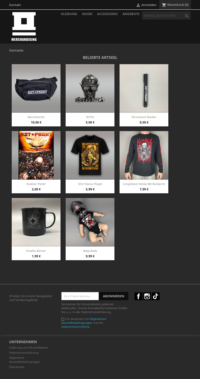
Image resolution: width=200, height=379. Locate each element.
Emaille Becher (36, 251)
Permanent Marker (144, 117)
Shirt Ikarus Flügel (90, 184)
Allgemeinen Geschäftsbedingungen (83, 321)
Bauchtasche (36, 117)
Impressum (16, 367)
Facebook (138, 296)
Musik (87, 14)
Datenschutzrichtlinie (75, 326)
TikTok (156, 296)
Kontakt (15, 5)
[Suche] (166, 15)
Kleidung (69, 14)
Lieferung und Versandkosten (28, 347)
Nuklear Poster (36, 184)
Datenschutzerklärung (23, 352)
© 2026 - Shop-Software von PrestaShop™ (100, 374)
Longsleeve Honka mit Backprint (144, 184)
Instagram (147, 296)
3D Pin (90, 117)
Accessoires (107, 14)
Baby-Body (90, 251)
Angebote (130, 14)
